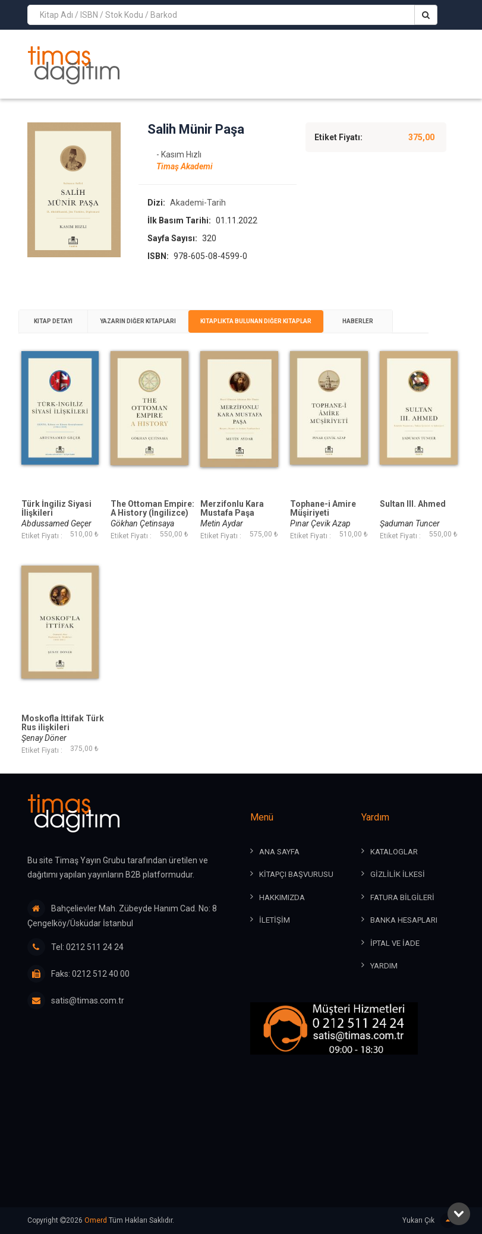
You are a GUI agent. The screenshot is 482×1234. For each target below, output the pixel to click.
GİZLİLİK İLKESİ (397, 874)
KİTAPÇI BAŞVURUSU (296, 874)
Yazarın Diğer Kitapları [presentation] (138, 321)
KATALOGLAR (394, 851)
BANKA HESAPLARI (403, 920)
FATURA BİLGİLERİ (402, 897)
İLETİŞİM (274, 920)
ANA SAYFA (279, 851)
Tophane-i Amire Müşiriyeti (323, 508)
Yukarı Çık (428, 1220)
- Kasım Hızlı (178, 154)
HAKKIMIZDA (282, 897)
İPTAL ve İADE (395, 943)
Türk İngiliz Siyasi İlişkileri (56, 508)
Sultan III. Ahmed (413, 504)
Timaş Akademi (184, 166)
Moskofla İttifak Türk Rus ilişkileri (62, 723)
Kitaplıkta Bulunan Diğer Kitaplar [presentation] (255, 321)
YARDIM (384, 965)
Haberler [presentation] (357, 321)
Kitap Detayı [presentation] (53, 321)
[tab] (53, 321)
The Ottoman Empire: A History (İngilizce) (152, 508)
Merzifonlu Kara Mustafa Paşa (232, 508)
